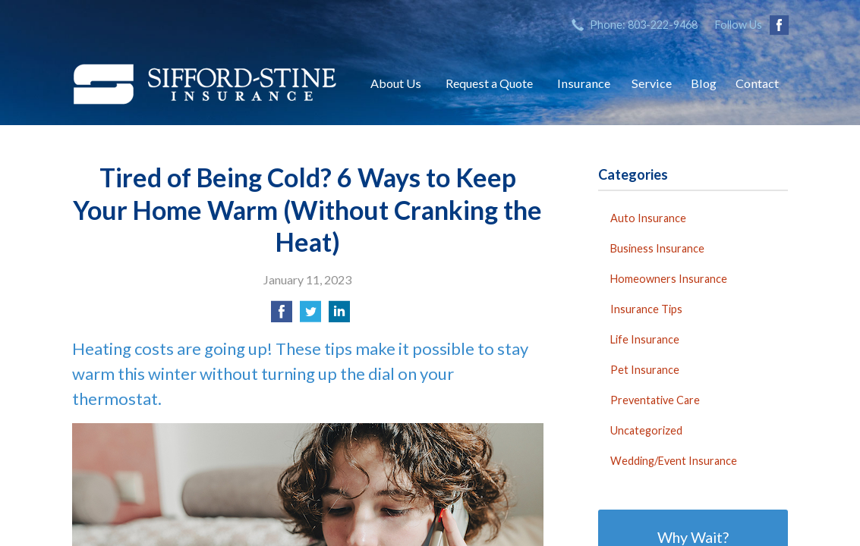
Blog (704, 83)
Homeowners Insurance (668, 278)
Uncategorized (646, 430)
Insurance (583, 83)
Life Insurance (644, 339)
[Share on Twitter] (310, 316)
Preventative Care (655, 400)
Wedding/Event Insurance (673, 460)
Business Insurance (657, 248)
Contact (757, 83)
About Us (395, 83)
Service (652, 83)
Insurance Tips (646, 309)
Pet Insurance (644, 369)
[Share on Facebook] (281, 316)
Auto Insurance (648, 218)
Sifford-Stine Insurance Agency (205, 83)
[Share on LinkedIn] (339, 316)
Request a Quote (489, 83)
